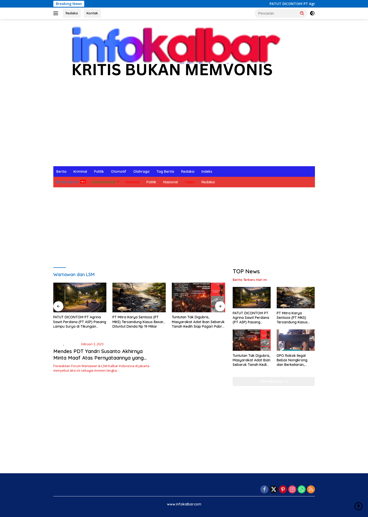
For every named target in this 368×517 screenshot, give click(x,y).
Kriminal (80, 171)
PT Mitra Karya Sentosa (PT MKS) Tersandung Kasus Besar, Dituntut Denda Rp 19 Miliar (138, 321)
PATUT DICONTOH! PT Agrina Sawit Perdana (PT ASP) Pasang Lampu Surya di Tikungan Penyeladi (79, 322)
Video (189, 182)
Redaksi (72, 13)
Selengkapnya (274, 381)
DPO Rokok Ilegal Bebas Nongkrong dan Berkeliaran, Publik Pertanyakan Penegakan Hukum (293, 360)
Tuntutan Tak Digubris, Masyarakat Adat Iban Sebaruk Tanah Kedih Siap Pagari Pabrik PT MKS (198, 322)
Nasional (170, 182)
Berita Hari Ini (67, 182)
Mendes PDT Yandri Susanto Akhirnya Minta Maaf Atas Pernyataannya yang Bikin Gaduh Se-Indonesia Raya (98, 357)
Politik (99, 171)
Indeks (206, 171)
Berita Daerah (104, 182)
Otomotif (118, 171)
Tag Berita (165, 171)
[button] (302, 13)
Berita (61, 171)
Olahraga (141, 171)
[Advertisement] (184, 128)
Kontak (92, 13)
